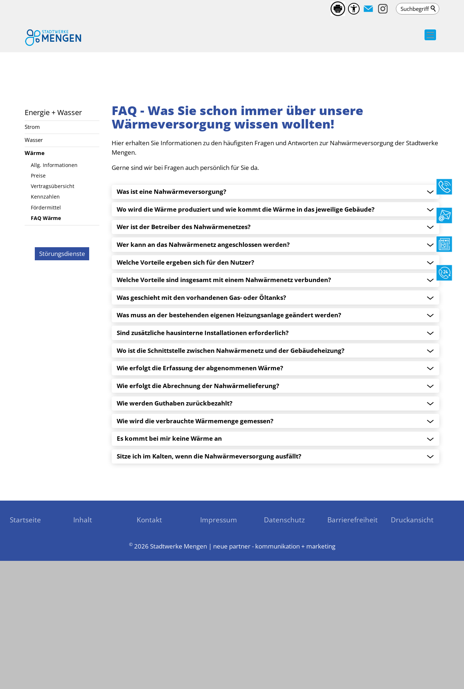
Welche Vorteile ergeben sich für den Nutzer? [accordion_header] (185, 378)
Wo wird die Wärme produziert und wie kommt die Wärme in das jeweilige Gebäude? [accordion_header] (245, 325)
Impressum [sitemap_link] (218, 635)
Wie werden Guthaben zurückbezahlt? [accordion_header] (174, 519)
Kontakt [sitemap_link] (149, 635)
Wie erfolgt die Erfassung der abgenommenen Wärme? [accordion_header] (200, 484)
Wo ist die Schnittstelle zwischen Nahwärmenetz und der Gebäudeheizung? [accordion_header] (230, 466)
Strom (32, 242)
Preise (38, 291)
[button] (368, 8)
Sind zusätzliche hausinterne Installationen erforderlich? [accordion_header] (203, 449)
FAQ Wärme (46, 333)
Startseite (25, 635)
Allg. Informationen (54, 280)
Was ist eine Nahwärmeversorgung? (171, 307)
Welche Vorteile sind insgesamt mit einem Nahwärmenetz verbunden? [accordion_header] (224, 396)
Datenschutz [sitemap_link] (284, 635)
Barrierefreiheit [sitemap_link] (352, 635)
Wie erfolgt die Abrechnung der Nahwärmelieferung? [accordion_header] (198, 502)
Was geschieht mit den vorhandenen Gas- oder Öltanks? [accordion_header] (201, 413)
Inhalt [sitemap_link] (82, 635)
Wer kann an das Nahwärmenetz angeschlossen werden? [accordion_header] (203, 360)
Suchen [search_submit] (433, 9)
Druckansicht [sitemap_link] (412, 635)
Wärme (35, 268)
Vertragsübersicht (52, 301)
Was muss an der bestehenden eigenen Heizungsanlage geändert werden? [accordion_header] (229, 431)
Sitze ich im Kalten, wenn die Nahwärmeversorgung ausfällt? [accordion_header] (209, 572)
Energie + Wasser (53, 228)
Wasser (34, 255)
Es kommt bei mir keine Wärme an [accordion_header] (169, 554)
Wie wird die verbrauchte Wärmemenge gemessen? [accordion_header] (195, 537)
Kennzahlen (45, 312)
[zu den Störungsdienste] (62, 507)
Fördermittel (46, 323)
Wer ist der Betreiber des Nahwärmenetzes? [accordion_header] (183, 343)
